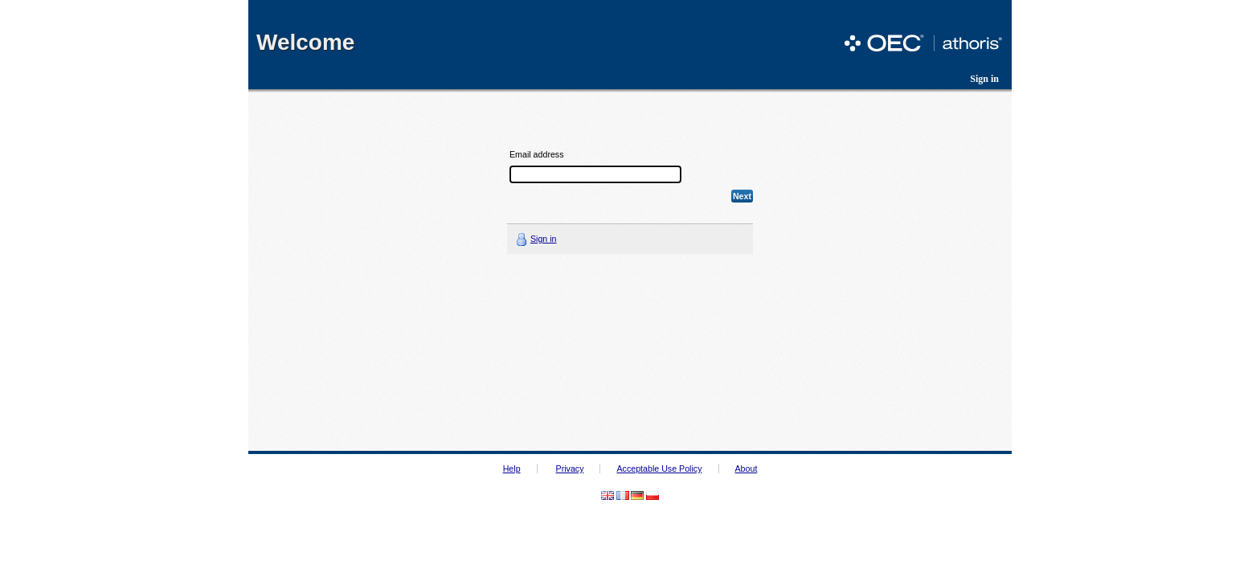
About (746, 468)
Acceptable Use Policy (659, 468)
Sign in (984, 78)
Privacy (570, 468)
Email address (536, 154)
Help (512, 468)
